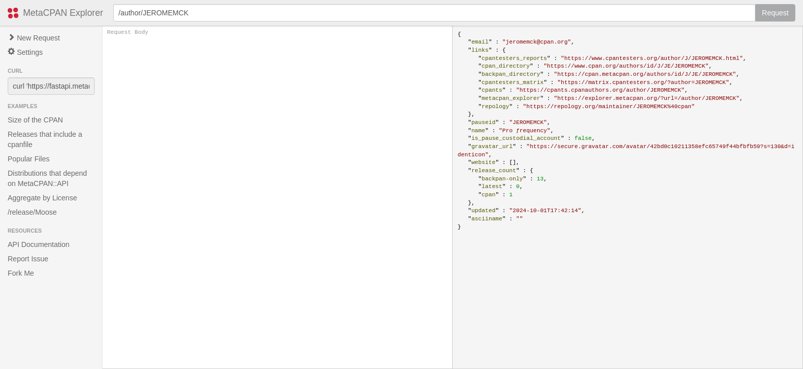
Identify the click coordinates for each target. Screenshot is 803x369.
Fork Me (21, 273)
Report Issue (28, 259)
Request (775, 13)
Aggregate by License (42, 198)
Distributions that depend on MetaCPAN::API (47, 178)
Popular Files (29, 159)
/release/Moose (32, 212)
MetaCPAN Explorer (63, 13)
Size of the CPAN (35, 120)
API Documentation (39, 244)
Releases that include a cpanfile (45, 139)
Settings (25, 52)
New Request (34, 38)
